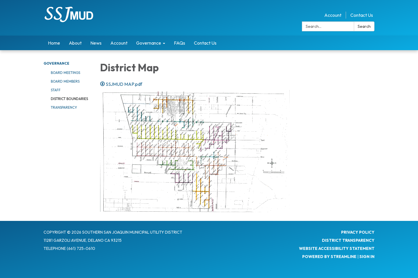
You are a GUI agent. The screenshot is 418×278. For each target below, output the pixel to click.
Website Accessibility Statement (336, 248)
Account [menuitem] (118, 43)
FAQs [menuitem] (179, 43)
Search (364, 26)
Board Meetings (65, 72)
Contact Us (361, 15)
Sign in (366, 256)
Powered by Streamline (329, 256)
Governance (56, 63)
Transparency (64, 107)
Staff (56, 90)
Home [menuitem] (54, 43)
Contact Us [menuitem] (205, 43)
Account (332, 15)
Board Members (65, 81)
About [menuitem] (75, 43)
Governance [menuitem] (148, 43)
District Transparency (348, 240)
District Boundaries (69, 99)
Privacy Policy (357, 232)
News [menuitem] (96, 43)
